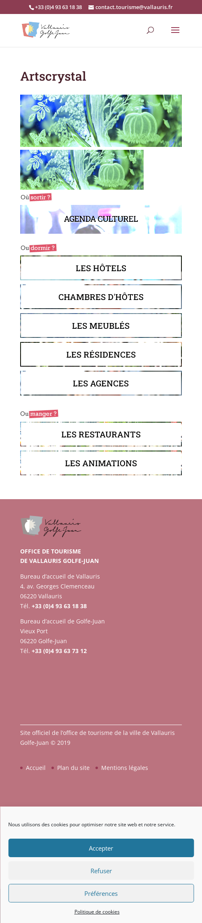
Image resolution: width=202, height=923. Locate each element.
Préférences (101, 893)
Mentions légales (124, 768)
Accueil (36, 768)
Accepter (101, 848)
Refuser (101, 871)
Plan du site (73, 768)
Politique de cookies (97, 911)
